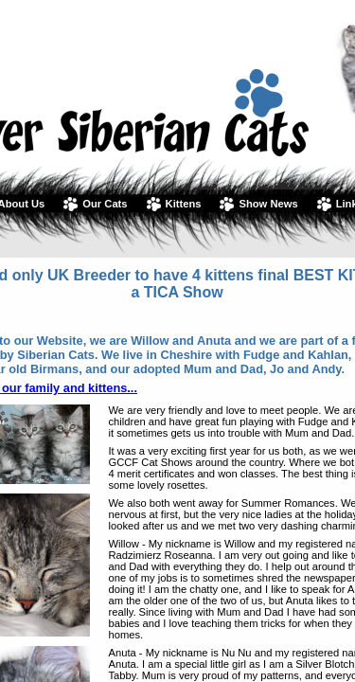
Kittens (184, 203)
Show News (268, 203)
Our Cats (104, 203)
